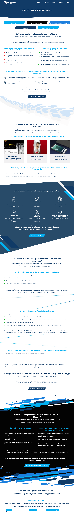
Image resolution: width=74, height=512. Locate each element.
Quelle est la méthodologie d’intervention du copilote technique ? (60, 22)
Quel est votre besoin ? (37, 96)
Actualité (61, 2)
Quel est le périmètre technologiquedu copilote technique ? (37, 22)
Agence (39, 2)
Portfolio (54, 2)
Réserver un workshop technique (37, 465)
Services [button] (46, 2)
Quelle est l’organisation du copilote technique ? (25, 28)
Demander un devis (37, 235)
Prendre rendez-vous (37, 389)
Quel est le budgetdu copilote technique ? (48, 28)
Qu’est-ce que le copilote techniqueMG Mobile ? (14, 22)
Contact (68, 2)
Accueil (23, 12)
